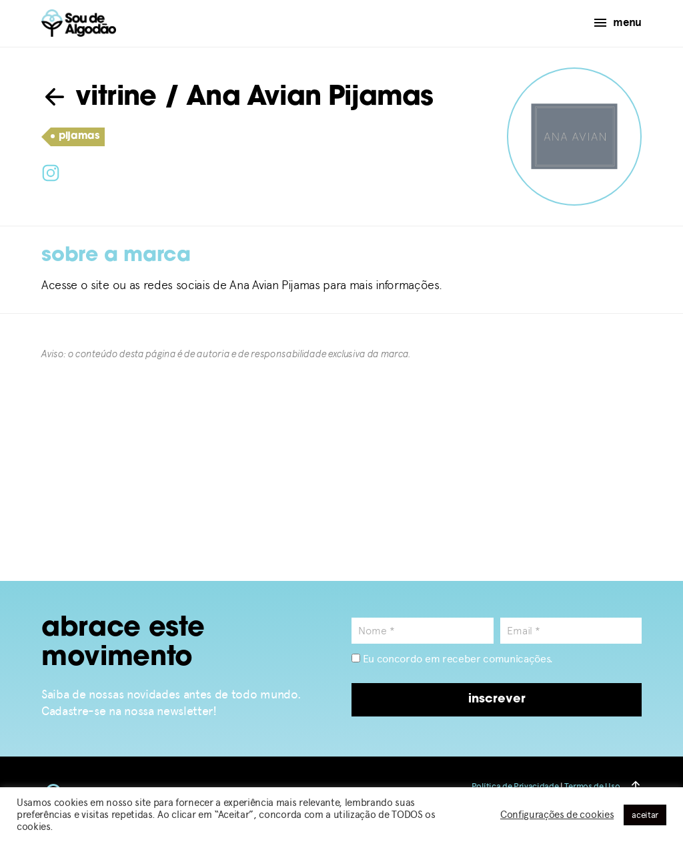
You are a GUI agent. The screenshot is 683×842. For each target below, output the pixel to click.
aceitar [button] (645, 815)
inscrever (497, 699)
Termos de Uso (592, 786)
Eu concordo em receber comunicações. (452, 658)
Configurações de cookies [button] (557, 815)
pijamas (75, 137)
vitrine (99, 98)
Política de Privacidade (515, 786)
